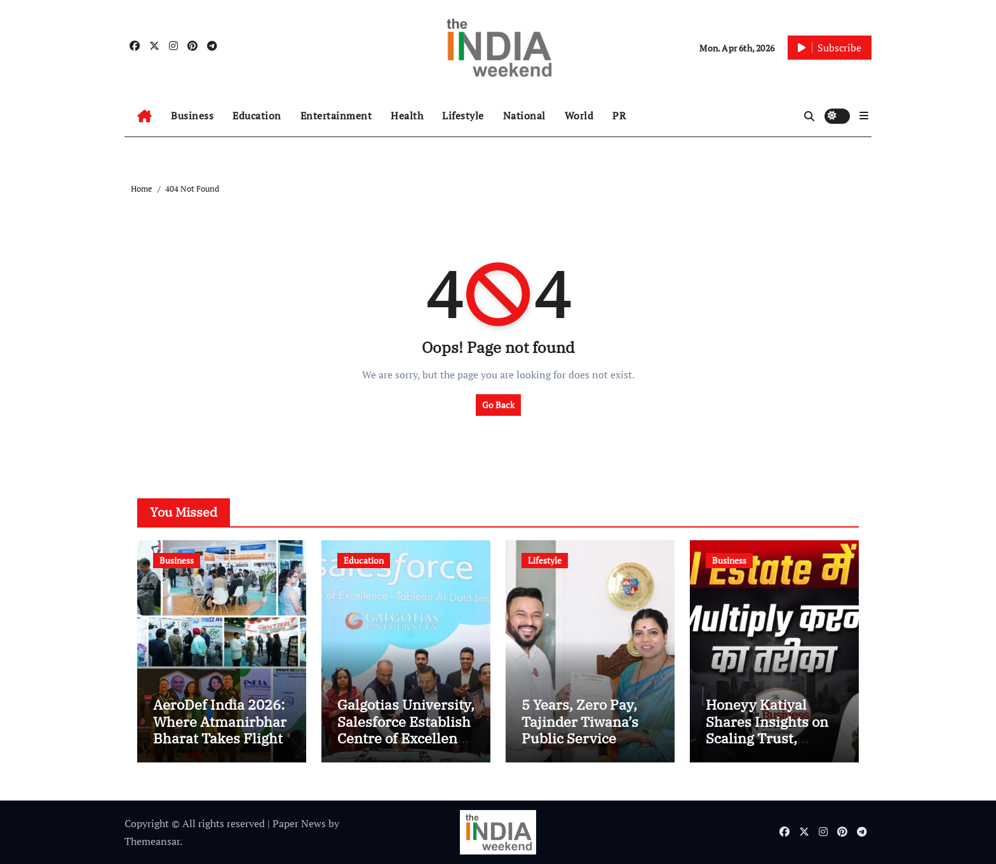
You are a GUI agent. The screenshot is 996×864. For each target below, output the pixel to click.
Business (192, 116)
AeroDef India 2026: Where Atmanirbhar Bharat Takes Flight (219, 721)
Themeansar (152, 841)
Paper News (299, 823)
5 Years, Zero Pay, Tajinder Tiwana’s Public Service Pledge (580, 729)
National (524, 116)
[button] (863, 115)
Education (256, 116)
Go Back (498, 405)
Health (407, 116)
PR (619, 116)
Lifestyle (463, 116)
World (579, 116)
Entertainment (336, 116)
